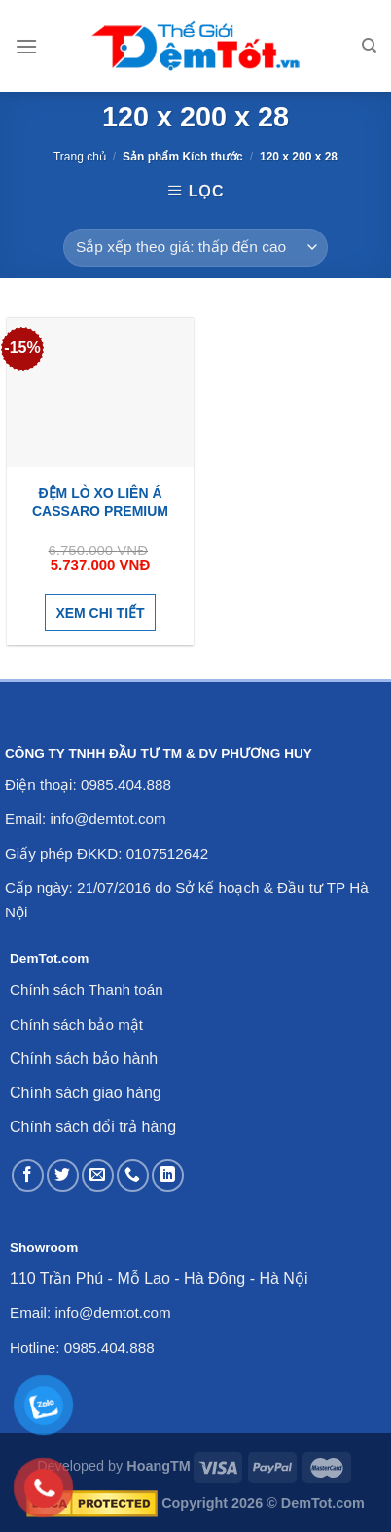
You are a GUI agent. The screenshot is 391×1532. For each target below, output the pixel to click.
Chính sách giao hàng (85, 1093)
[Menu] (26, 46)
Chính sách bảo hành (84, 1059)
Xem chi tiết (99, 613)
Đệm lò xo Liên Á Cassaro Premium (100, 501)
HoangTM (158, 1466)
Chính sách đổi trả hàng (93, 1127)
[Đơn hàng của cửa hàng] (195, 248)
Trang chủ (79, 156)
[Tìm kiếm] (369, 45)
